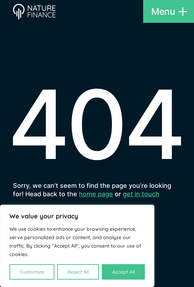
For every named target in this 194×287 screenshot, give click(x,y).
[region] (77, 246)
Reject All (78, 272)
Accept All (123, 272)
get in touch (141, 194)
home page (96, 194)
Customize (32, 272)
